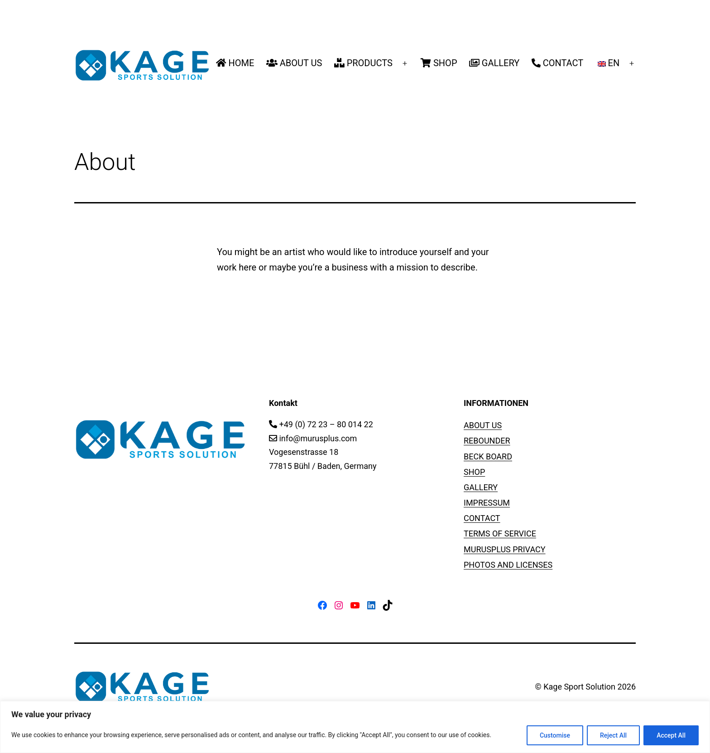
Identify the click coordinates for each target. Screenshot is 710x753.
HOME (235, 63)
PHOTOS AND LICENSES (508, 565)
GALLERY (494, 63)
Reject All (613, 735)
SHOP (439, 63)
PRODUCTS (363, 63)
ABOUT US (294, 63)
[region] (355, 727)
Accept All (671, 735)
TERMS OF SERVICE (500, 533)
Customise (555, 735)
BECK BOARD (488, 456)
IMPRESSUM (487, 502)
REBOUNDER (487, 440)
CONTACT (558, 63)
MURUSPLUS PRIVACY (505, 549)
